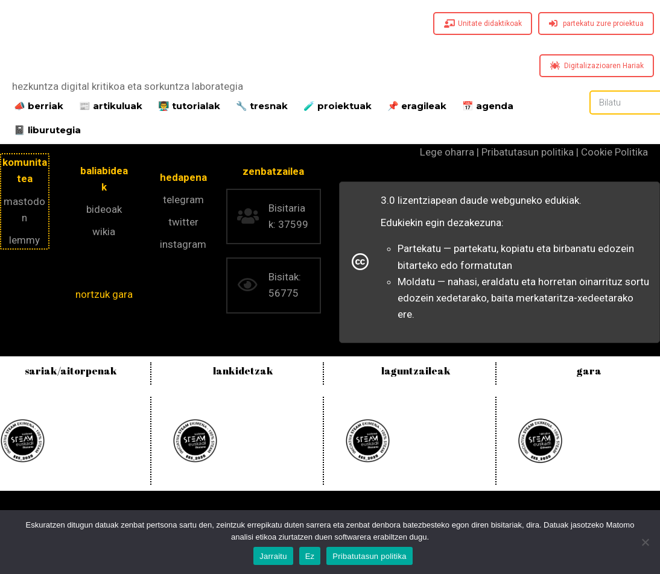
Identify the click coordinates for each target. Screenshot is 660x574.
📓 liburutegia (47, 129)
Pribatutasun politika (369, 556)
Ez (310, 556)
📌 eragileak (416, 105)
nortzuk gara (104, 294)
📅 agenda (487, 105)
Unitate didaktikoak (483, 23)
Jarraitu (273, 556)
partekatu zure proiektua (596, 23)
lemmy (24, 240)
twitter (183, 222)
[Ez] (645, 542)
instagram (183, 244)
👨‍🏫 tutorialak (189, 105)
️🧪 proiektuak (337, 105)
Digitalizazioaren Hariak (597, 66)
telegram (183, 200)
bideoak (104, 209)
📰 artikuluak (110, 105)
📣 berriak (38, 105)
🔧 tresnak (262, 105)
